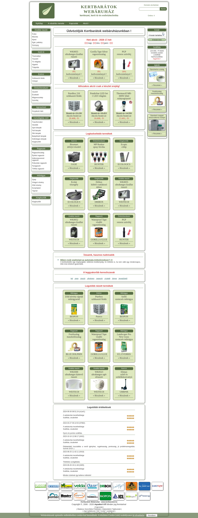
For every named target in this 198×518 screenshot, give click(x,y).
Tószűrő (35, 59)
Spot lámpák (37, 128)
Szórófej (35, 100)
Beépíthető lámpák (39, 136)
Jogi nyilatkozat (89, 511)
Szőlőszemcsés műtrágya (124, 297)
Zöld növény (36, 185)
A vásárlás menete (56, 23)
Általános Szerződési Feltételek (89, 509)
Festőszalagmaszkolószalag (74, 335)
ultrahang (90, 279)
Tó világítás (36, 62)
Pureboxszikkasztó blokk (98, 297)
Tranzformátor (37, 122)
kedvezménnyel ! (74, 72)
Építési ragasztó (38, 155)
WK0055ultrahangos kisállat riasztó (74, 54)
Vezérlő (35, 92)
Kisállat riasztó (41, 30)
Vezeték (35, 125)
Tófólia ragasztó (38, 169)
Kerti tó (41, 52)
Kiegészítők (36, 142)
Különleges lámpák (39, 139)
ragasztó (99, 279)
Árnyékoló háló (37, 111)
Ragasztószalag (38, 153)
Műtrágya (41, 175)
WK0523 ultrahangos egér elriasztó (99, 374)
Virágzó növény (38, 182)
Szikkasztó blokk (38, 78)
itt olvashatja (138, 515)
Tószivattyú (36, 56)
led (72, 279)
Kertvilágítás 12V (41, 118)
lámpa (114, 279)
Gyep (34, 180)
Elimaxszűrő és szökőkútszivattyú (124, 374)
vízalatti (107, 279)
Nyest (34, 40)
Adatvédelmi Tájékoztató (111, 509)
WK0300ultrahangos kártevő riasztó (74, 374)
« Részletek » (74, 78)
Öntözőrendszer (41, 88)
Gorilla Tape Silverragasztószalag (99, 52)
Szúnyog (35, 45)
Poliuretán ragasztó (39, 163)
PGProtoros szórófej (124, 52)
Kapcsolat (73, 23)
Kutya (34, 34)
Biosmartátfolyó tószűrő (74, 145)
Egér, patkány (37, 42)
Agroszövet (41, 107)
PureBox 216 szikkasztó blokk (73, 94)
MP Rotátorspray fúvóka (99, 145)
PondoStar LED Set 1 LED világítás (99, 94)
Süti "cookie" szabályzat (105, 511)
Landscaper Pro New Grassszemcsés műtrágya (124, 337)
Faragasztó (36, 166)
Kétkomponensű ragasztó (38, 159)
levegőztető (122, 279)
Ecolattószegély (74, 183)
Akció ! (86, 23)
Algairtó (35, 65)
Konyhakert (36, 188)
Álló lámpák (36, 133)
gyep (76, 279)
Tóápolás (35, 67)
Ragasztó (41, 148)
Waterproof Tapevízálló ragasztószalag (98, 222)
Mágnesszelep (37, 98)
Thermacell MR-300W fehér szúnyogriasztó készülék (124, 97)
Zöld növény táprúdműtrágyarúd (74, 297)
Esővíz (41, 74)
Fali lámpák (36, 131)
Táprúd (34, 191)
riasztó (82, 279)
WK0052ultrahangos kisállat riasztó (74, 222)
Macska (35, 37)
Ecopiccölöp (124, 145)
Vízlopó (35, 81)
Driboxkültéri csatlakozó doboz (99, 184)
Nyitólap (39, 23)
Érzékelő (35, 95)
